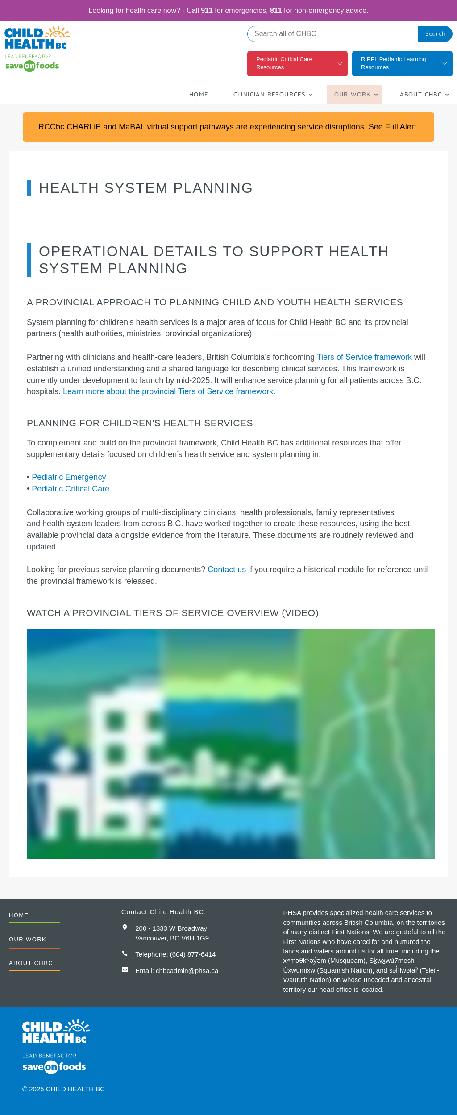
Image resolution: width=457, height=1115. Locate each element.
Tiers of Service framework (364, 357)
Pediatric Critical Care (70, 488)
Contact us (227, 569)
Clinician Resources (269, 94)
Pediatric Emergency (69, 477)
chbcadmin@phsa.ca (187, 970)
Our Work (352, 94)
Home (198, 94)
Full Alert (400, 126)
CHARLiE (83, 126)
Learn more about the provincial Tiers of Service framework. (169, 391)
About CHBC (421, 94)
